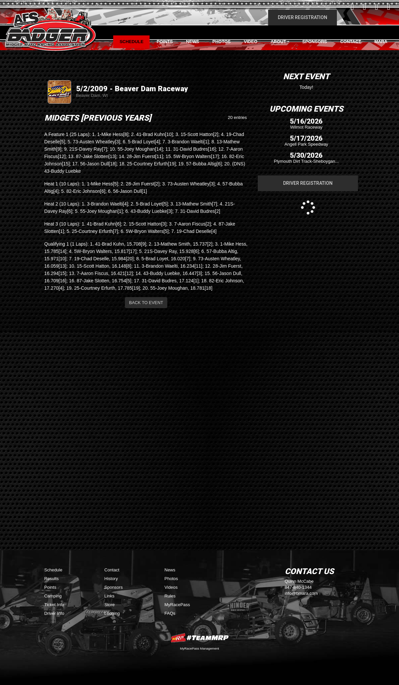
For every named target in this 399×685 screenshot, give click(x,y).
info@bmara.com (301, 593)
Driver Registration (302, 17)
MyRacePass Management (199, 648)
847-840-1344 (298, 587)
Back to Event (146, 302)
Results (51, 578)
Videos (171, 587)
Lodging (112, 613)
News (192, 41)
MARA (380, 41)
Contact (350, 41)
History (111, 578)
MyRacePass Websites (200, 638)
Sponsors (315, 41)
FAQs (170, 613)
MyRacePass (177, 604)
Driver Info (54, 613)
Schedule (132, 41)
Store (110, 604)
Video (250, 41)
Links (110, 595)
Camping (53, 595)
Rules (170, 595)
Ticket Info (54, 604)
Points (165, 41)
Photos (221, 41)
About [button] (278, 41)
